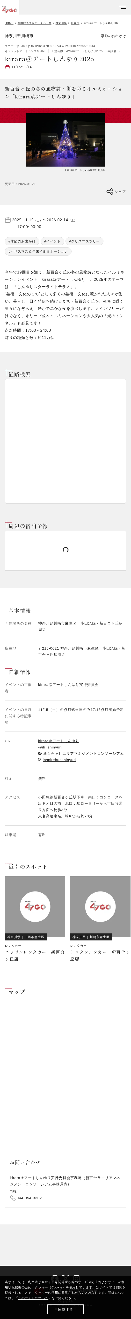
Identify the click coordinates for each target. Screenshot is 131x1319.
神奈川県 (61, 23)
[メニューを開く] (122, 7)
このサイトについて (33, 1298)
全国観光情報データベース (34, 23)
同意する (65, 1309)
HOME (9, 23)
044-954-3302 (29, 1198)
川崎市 (75, 23)
